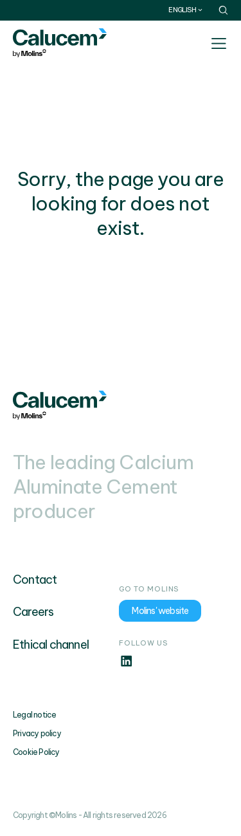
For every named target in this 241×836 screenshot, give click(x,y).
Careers (33, 611)
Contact (35, 579)
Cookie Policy (36, 752)
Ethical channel (51, 644)
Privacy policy (37, 733)
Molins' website (160, 611)
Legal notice (34, 715)
